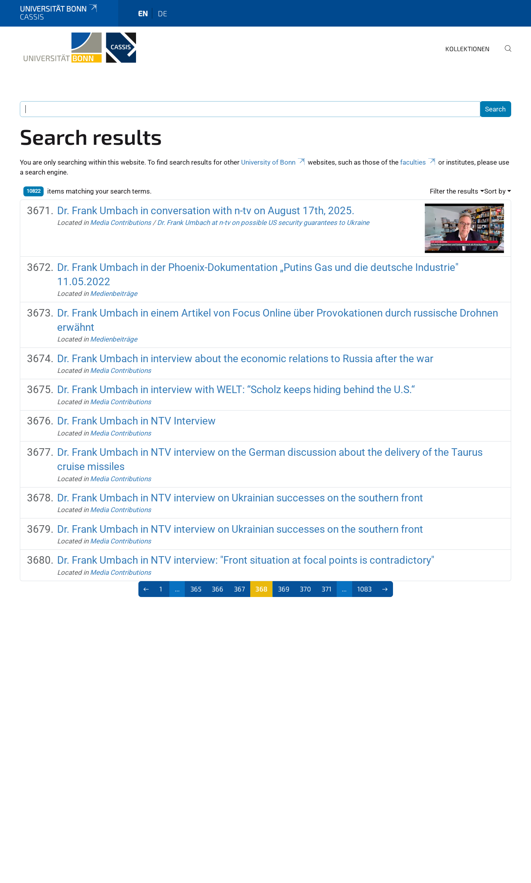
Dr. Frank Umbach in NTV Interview (136, 421)
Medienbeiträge (113, 294)
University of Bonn (273, 162)
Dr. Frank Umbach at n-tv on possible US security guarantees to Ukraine (263, 223)
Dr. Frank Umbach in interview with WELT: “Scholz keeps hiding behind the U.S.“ (236, 389)
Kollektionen (467, 48)
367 (239, 589)
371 (327, 589)
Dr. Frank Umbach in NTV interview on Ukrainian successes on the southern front (240, 498)
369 (283, 589)
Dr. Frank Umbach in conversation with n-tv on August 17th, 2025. (206, 211)
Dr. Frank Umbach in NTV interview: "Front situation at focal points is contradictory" (245, 560)
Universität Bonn (59, 8)
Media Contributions (120, 223)
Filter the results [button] (454, 191)
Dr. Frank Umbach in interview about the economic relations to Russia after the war (245, 359)
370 (305, 589)
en (143, 13)
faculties (418, 162)
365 (195, 589)
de (162, 13)
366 (217, 589)
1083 (364, 589)
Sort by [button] (495, 191)
